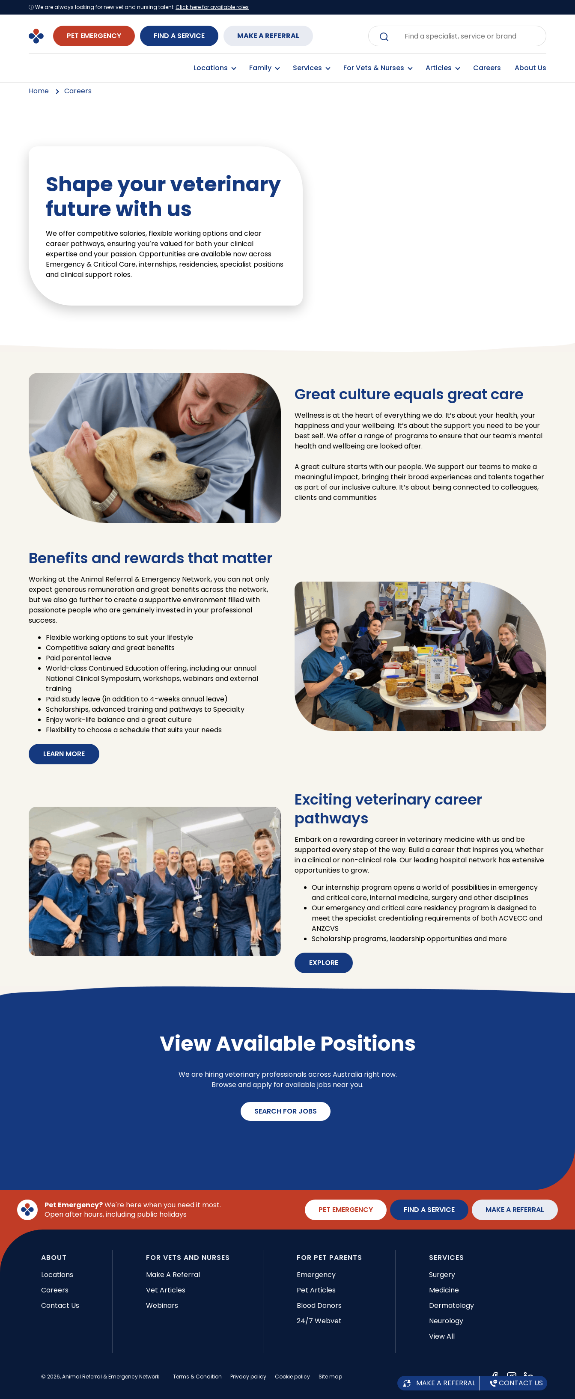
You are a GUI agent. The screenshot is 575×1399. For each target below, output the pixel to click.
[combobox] (463, 36)
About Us (530, 68)
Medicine (444, 1290)
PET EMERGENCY (94, 36)
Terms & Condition (197, 1376)
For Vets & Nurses (377, 68)
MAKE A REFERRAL (268, 36)
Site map (330, 1376)
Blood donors (319, 1305)
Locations (214, 68)
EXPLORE (323, 963)
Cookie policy (292, 1376)
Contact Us (60, 1305)
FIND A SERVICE (179, 36)
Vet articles (165, 1290)
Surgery (442, 1275)
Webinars (162, 1305)
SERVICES (446, 1257)
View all (442, 1336)
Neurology (446, 1321)
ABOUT (54, 1257)
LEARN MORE (64, 754)
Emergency (316, 1275)
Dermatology (451, 1305)
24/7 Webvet (319, 1321)
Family (264, 68)
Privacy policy (248, 1376)
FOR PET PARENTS (329, 1257)
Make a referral (173, 1275)
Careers (487, 68)
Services (311, 68)
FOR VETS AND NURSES (188, 1257)
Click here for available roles (212, 7)
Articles (442, 68)
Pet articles (316, 1290)
